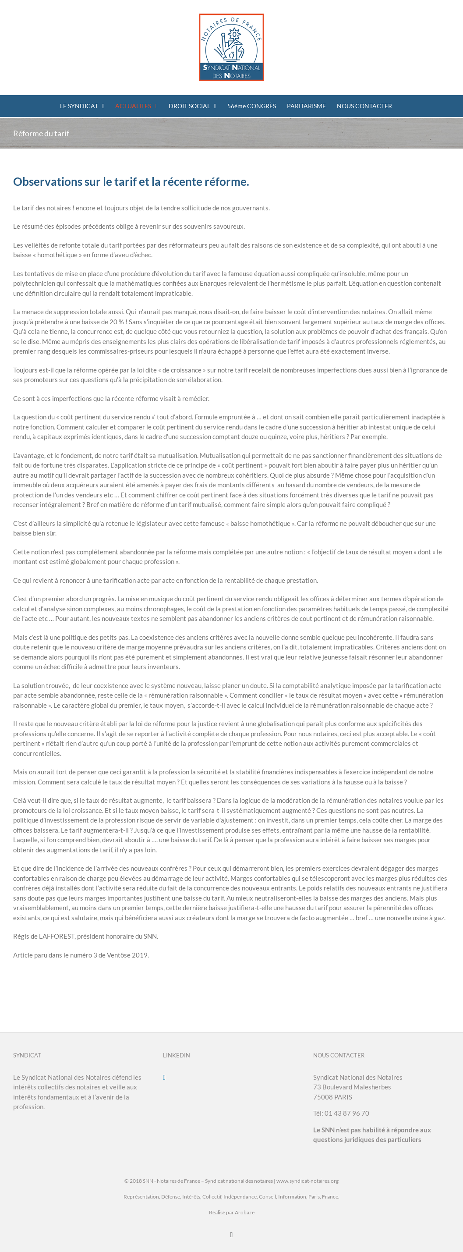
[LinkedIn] (164, 1077)
